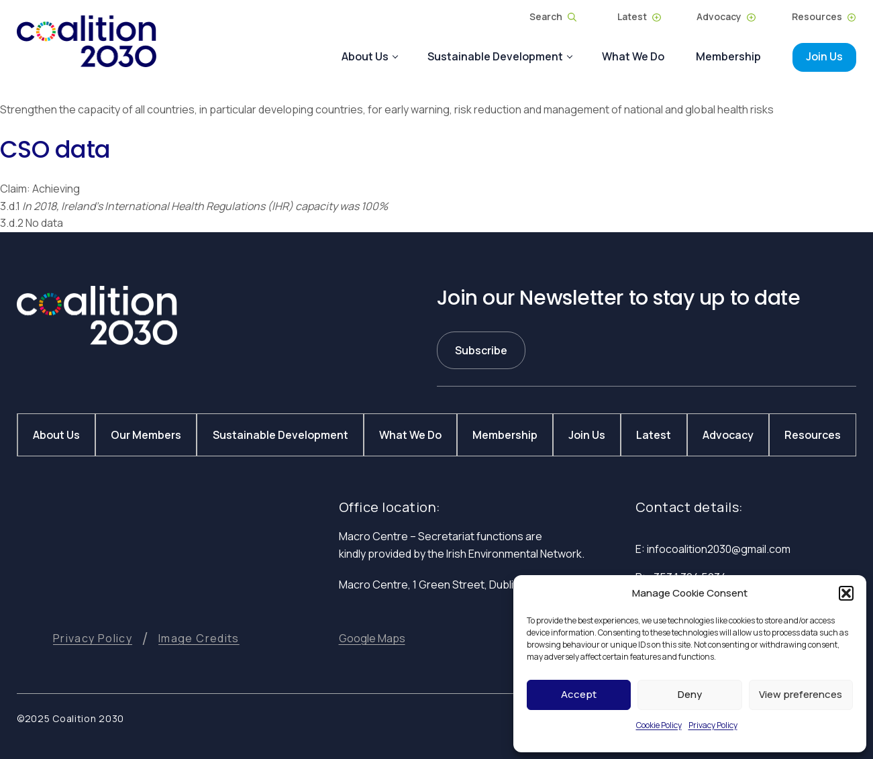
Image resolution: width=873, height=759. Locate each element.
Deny (690, 694)
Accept (579, 694)
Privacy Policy (712, 725)
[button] (846, 593)
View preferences (800, 694)
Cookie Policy (659, 725)
